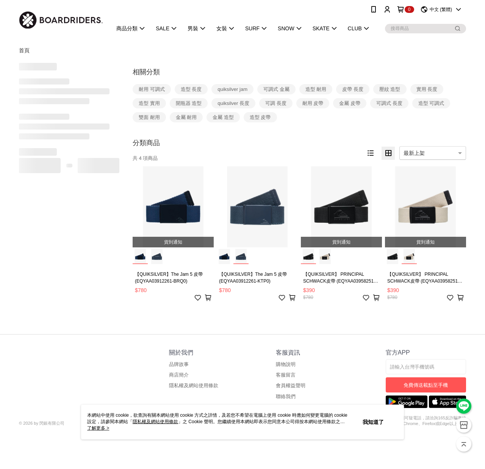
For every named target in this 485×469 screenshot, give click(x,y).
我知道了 (373, 422)
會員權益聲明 (290, 385)
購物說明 (286, 364)
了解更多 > (98, 428)
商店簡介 (179, 375)
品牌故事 (179, 364)
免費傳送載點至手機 (426, 385)
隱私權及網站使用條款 (193, 385)
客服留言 (286, 375)
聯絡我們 (286, 396)
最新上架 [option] (414, 153)
